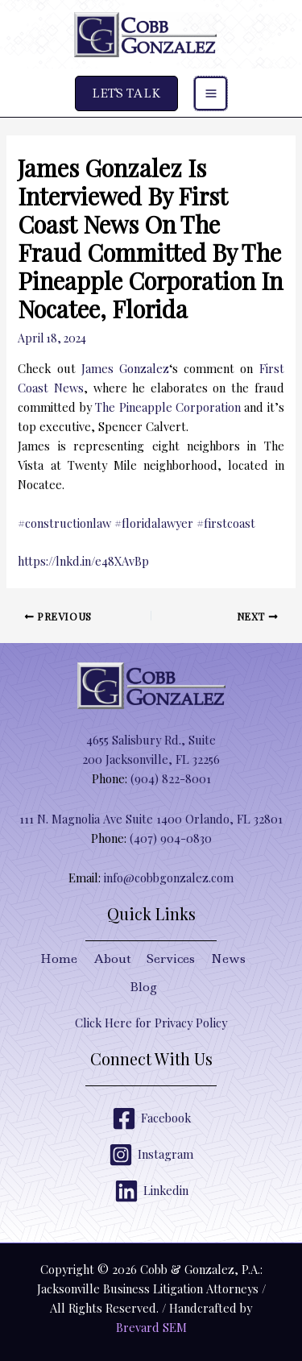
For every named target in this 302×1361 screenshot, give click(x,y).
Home (58, 959)
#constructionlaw (64, 523)
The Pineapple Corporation (166, 407)
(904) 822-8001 (170, 778)
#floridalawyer (153, 523)
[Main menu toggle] (211, 93)
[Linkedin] (151, 1191)
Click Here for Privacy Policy (151, 1023)
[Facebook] (151, 1118)
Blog (143, 987)
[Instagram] (151, 1155)
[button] (126, 93)
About (111, 959)
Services (171, 959)
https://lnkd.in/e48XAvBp (83, 561)
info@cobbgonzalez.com (169, 877)
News (228, 959)
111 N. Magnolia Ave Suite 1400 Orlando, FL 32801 (151, 819)
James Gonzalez (125, 368)
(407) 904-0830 (171, 838)
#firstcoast (226, 523)
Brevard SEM (151, 1327)
